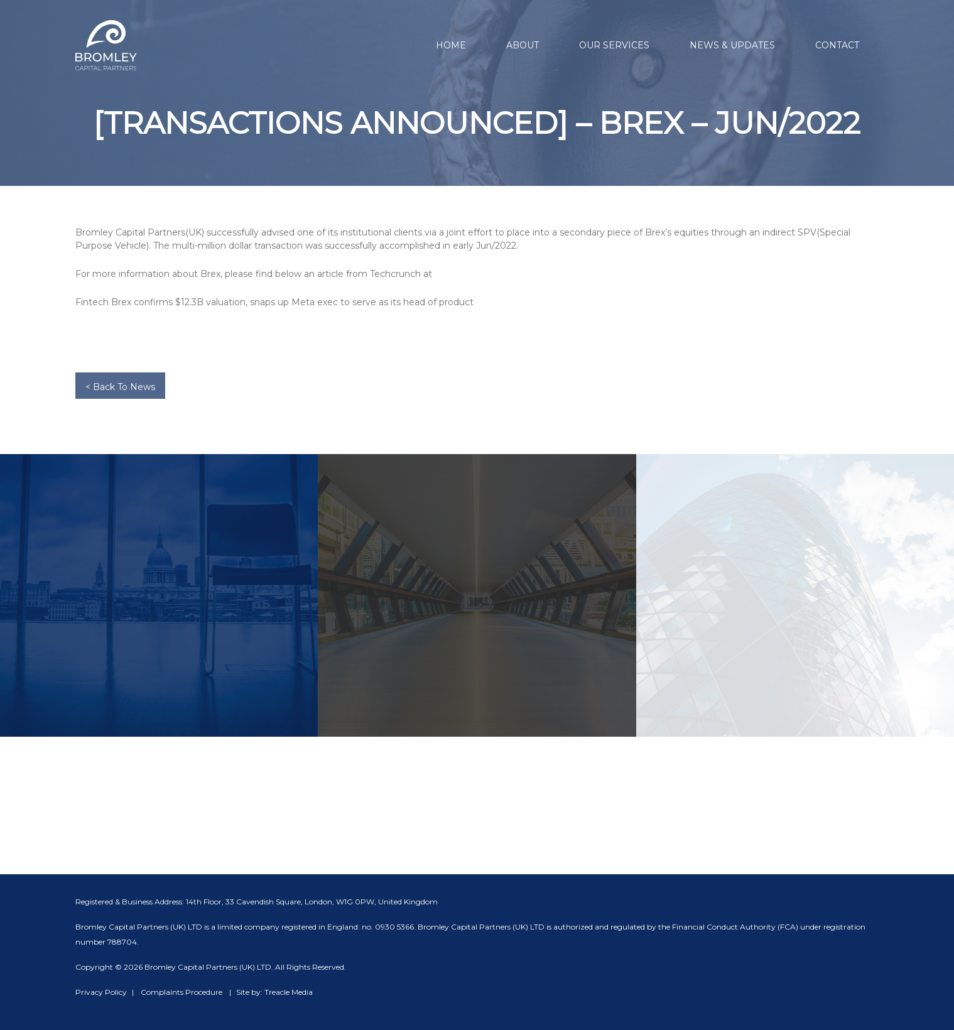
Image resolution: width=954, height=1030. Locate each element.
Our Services (614, 45)
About (522, 45)
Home (451, 45)
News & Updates (732, 45)
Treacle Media (288, 992)
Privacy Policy (101, 992)
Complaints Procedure (181, 992)
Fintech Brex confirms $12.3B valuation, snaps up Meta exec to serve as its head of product (274, 302)
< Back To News (120, 387)
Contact (837, 45)
